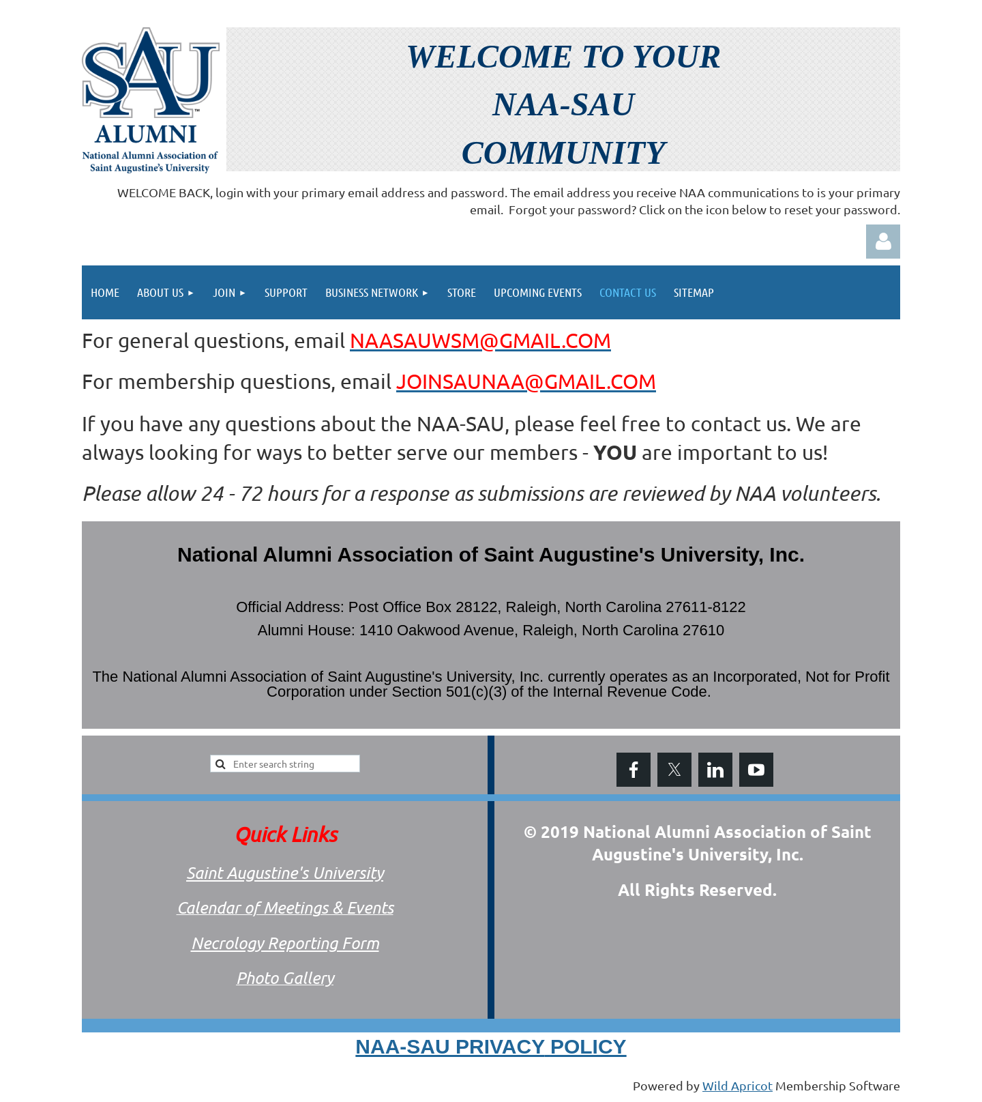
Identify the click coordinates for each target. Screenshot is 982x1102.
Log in (883, 241)
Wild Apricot (737, 1085)
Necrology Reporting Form (285, 943)
